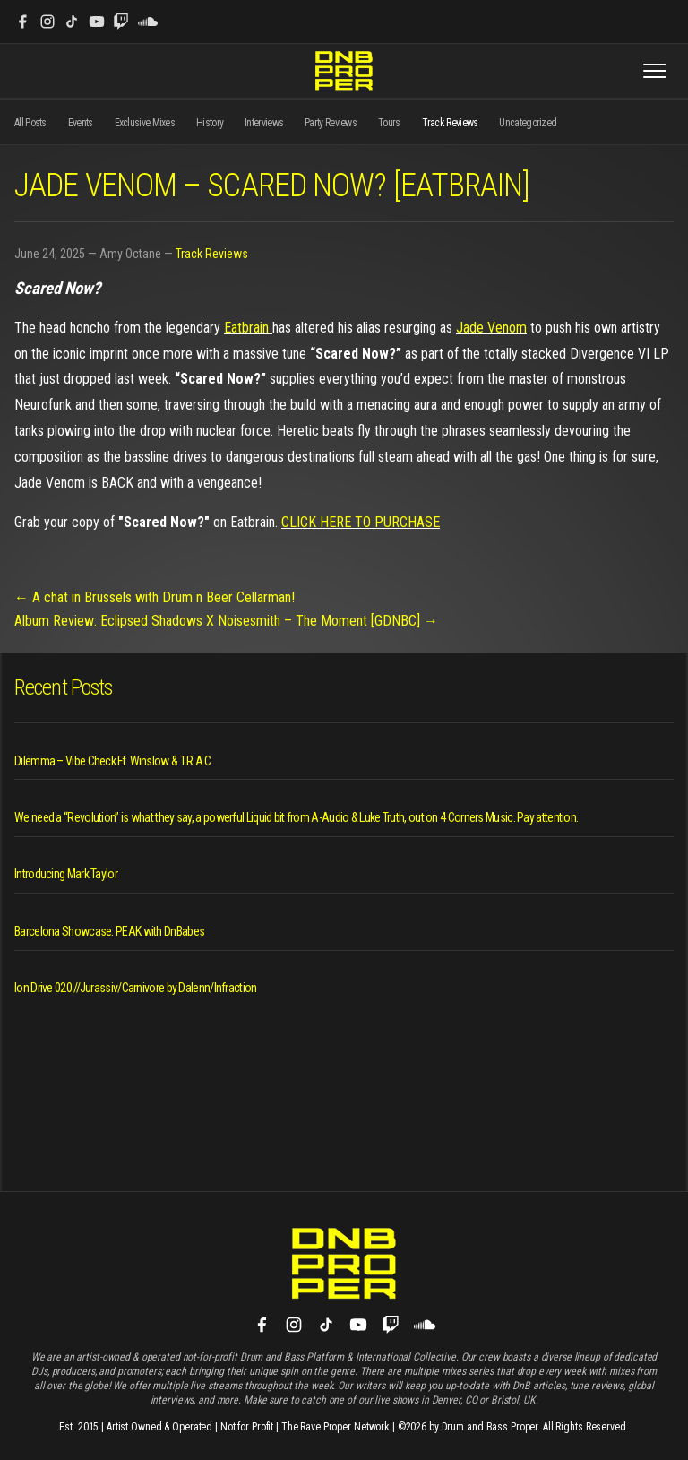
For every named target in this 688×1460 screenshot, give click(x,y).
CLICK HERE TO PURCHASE (360, 522)
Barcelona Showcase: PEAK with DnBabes (109, 931)
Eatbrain (248, 327)
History (209, 123)
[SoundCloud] (148, 21)
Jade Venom (491, 327)
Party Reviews (331, 123)
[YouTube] (97, 21)
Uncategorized (527, 123)
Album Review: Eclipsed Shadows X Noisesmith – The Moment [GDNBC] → (226, 620)
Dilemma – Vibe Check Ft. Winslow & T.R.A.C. (113, 761)
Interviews (264, 123)
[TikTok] (72, 21)
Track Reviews (450, 123)
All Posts (30, 123)
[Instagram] (47, 21)
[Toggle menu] (655, 70)
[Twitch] (121, 21)
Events (80, 123)
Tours (389, 123)
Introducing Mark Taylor (65, 874)
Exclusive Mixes (145, 123)
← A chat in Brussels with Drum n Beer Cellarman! (154, 597)
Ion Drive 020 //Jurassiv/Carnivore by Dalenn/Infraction (135, 988)
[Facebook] (22, 21)
